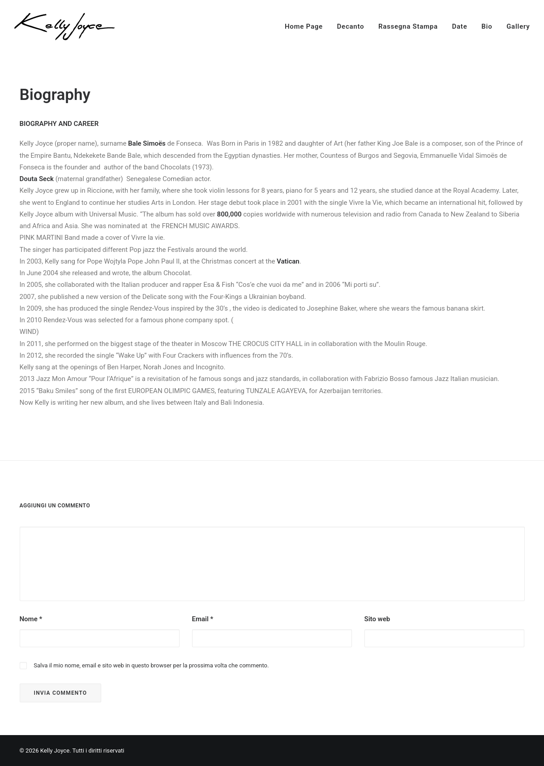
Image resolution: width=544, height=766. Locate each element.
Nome (31, 619)
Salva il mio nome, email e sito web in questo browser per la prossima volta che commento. (151, 665)
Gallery (518, 26)
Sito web (377, 619)
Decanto (350, 26)
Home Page (304, 26)
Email (203, 619)
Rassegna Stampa (408, 26)
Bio (486, 26)
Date (459, 26)
